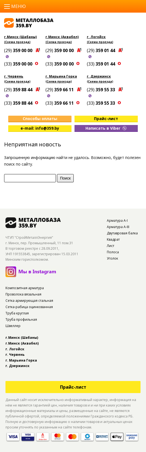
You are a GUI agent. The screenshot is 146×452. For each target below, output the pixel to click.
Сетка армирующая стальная (29, 300)
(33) (18, 64)
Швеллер (13, 325)
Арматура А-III (118, 226)
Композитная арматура (24, 288)
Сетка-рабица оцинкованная (29, 307)
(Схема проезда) (17, 42)
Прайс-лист (106, 118)
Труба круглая (17, 313)
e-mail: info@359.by (40, 128)
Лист (110, 245)
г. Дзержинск (99, 76)
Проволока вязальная (23, 294)
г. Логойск (96, 37)
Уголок (112, 258)
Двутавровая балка (122, 233)
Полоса (113, 252)
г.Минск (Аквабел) (62, 37)
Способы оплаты (40, 118)
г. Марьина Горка (61, 76)
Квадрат (113, 239)
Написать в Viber (106, 128)
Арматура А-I (117, 220)
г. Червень (13, 76)
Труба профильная (21, 319)
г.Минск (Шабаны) (20, 37)
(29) (18, 50)
